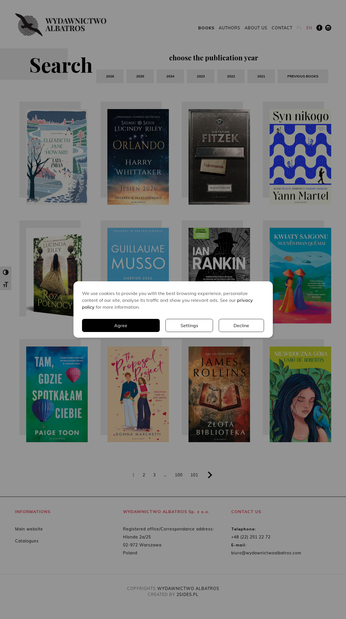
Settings (189, 325)
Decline (241, 325)
